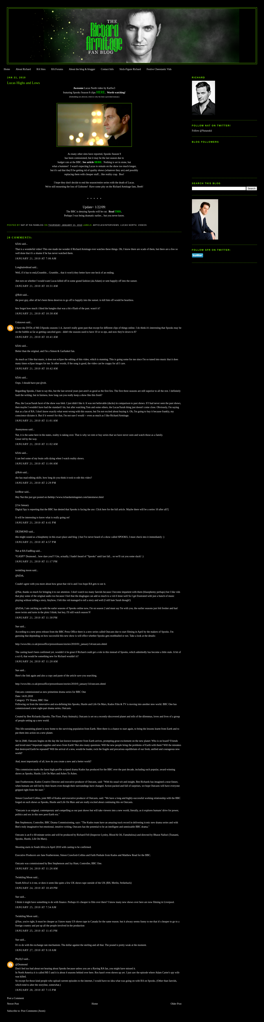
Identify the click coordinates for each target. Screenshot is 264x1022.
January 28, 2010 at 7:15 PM (35, 990)
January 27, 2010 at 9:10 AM (35, 950)
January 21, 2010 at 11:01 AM (36, 420)
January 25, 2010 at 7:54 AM (35, 907)
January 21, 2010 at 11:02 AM (36, 444)
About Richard (23, 69)
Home (7, 69)
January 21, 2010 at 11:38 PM (36, 617)
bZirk (18, 243)
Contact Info (107, 69)
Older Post (176, 1003)
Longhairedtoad (23, 267)
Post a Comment (15, 998)
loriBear (19, 491)
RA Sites (40, 69)
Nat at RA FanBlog (25, 551)
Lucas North (128, 225)
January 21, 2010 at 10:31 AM (36, 286)
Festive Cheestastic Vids (159, 69)
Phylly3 (19, 959)
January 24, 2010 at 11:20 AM (36, 661)
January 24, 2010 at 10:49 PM (36, 888)
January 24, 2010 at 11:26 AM (36, 868)
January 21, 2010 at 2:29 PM (35, 482)
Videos (142, 225)
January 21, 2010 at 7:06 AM (35, 258)
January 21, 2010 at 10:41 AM (36, 337)
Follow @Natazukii (202, 130)
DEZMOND (21, 531)
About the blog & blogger (82, 69)
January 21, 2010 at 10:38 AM (36, 313)
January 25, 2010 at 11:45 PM (36, 930)
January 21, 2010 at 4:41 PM (35, 522)
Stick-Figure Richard (130, 69)
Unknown (20, 322)
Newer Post (13, 1003)
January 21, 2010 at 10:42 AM (36, 368)
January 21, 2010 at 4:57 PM (35, 542)
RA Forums (57, 69)
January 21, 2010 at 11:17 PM (36, 561)
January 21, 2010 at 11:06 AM (36, 463)
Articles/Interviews (106, 225)
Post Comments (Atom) (33, 1011)
